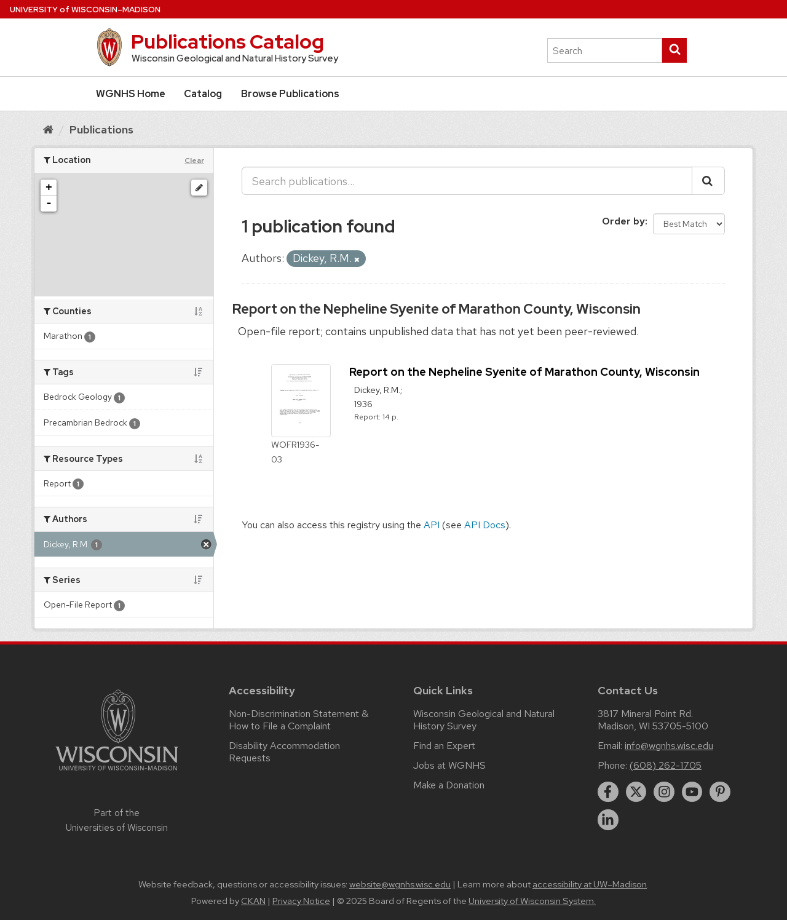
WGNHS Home (130, 93)
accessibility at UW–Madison (589, 884)
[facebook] (608, 792)
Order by (623, 221)
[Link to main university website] (116, 772)
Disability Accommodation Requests (284, 751)
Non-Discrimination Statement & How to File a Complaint (298, 719)
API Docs (484, 524)
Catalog (203, 93)
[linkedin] (608, 819)
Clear (194, 160)
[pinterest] (720, 792)
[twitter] (636, 792)
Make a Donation (448, 785)
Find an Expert (444, 745)
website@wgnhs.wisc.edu (400, 884)
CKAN (253, 901)
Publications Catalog (227, 41)
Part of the (117, 820)
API (432, 524)
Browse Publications (290, 93)
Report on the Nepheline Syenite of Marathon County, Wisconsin (436, 309)
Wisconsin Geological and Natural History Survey (484, 719)
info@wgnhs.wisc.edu (669, 745)
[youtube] (692, 792)
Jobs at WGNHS (449, 765)
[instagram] (664, 792)
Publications (101, 129)
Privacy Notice (301, 901)
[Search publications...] (467, 181)
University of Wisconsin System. (532, 901)
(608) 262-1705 (666, 765)
